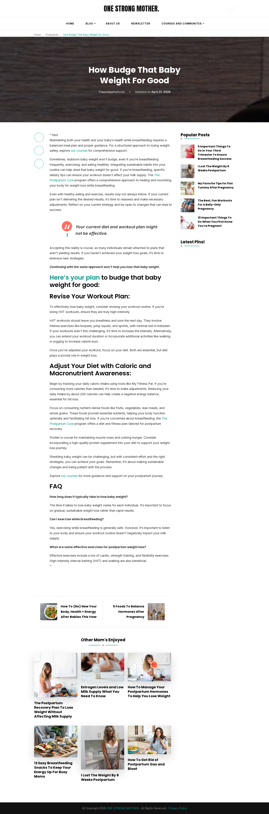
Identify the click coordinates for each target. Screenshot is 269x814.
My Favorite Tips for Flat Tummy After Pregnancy (216, 185)
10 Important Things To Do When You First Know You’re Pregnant (215, 222)
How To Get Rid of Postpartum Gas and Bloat (146, 764)
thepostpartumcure (111, 92)
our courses (79, 150)
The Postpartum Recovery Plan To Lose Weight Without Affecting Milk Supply (53, 710)
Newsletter (140, 23)
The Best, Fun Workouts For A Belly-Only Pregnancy (215, 205)
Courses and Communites (182, 23)
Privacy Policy (177, 808)
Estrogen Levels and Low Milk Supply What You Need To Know (102, 691)
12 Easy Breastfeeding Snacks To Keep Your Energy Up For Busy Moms (53, 770)
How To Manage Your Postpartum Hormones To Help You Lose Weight (149, 691)
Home (70, 23)
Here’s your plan (75, 277)
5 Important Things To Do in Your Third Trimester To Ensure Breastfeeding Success (214, 153)
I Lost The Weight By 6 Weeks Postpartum (100, 777)
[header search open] (232, 9)
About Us (113, 23)
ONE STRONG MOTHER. (131, 8)
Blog (89, 23)
